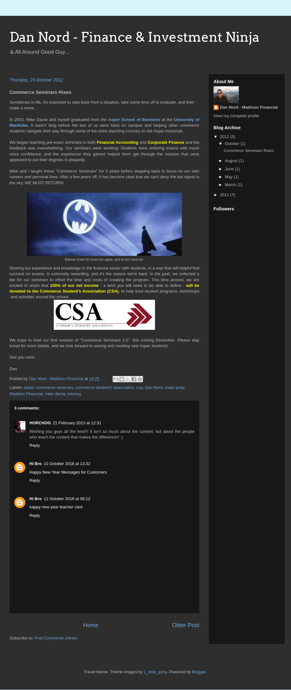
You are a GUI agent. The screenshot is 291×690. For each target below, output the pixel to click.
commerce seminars (54, 387)
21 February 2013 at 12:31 (77, 423)
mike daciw (55, 393)
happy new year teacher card (56, 507)
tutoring (74, 393)
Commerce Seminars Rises (249, 150)
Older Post (185, 625)
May (229, 176)
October (233, 143)
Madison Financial (26, 393)
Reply (34, 445)
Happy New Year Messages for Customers (68, 472)
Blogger (199, 671)
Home (91, 625)
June (230, 168)
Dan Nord (154, 387)
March (231, 184)
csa (139, 387)
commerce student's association (105, 387)
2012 (225, 136)
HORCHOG (40, 423)
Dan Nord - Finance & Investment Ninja (134, 37)
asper (29, 387)
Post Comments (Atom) (56, 638)
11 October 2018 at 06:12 (67, 498)
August (232, 160)
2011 (225, 194)
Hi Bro (35, 463)
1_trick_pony (155, 671)
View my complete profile (236, 115)
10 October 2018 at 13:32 (67, 463)
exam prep (174, 387)
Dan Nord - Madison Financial (249, 107)
